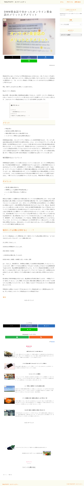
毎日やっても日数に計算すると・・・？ (21, 112)
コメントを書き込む (29, 468)
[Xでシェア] (16, 57)
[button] (80, 24)
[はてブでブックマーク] (33, 57)
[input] (71, 24)
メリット (14, 106)
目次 (14, 101)
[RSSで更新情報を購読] (30, 334)
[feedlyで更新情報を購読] (27, 334)
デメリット (14, 110)
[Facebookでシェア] (24, 57)
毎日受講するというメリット (20, 108)
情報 (4, 294)
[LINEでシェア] (42, 57)
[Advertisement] (29, 66)
